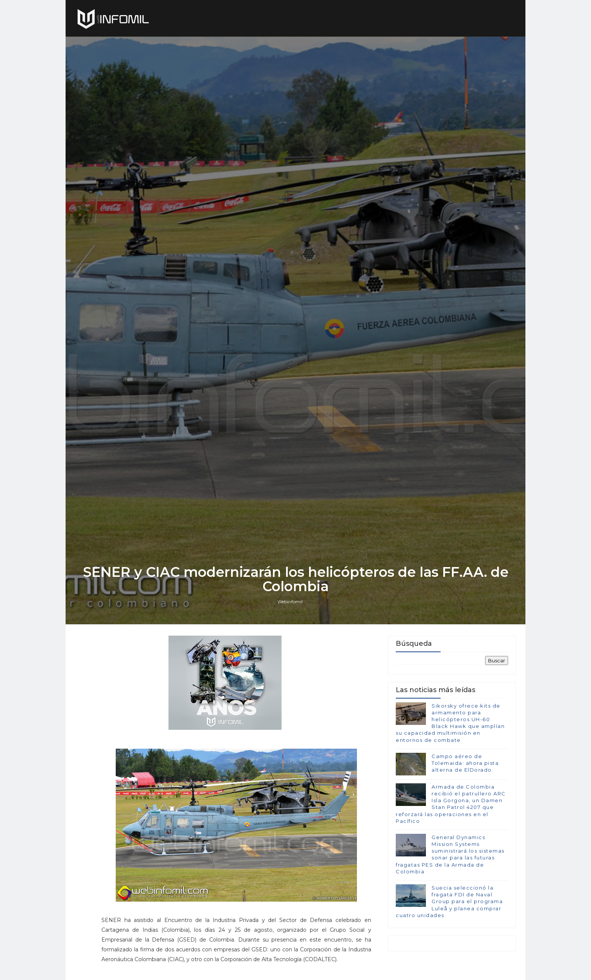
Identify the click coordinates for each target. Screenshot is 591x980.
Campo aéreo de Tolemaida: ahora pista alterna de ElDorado (465, 763)
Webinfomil (290, 601)
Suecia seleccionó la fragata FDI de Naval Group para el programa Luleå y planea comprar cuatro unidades (449, 901)
